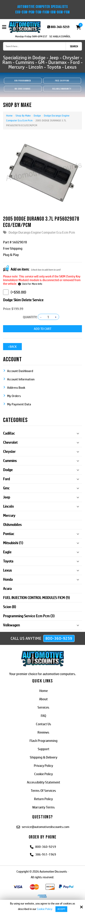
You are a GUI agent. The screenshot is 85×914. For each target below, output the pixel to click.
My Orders (14, 396)
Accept (61, 909)
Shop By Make (23, 115)
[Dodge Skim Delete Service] (6, 292)
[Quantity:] (48, 317)
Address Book (16, 388)
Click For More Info (32, 283)
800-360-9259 (60, 27)
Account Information (20, 379)
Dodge (37, 115)
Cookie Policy (44, 909)
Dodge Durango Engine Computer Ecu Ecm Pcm (42, 232)
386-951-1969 (45, 854)
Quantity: (30, 317)
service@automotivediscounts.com (45, 827)
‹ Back (12, 347)
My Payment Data (19, 404)
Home (9, 115)
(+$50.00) (14, 292)
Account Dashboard (20, 371)
